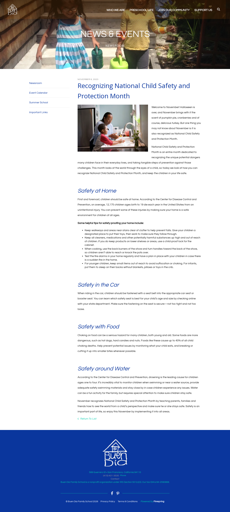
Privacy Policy (107, 501)
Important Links (38, 112)
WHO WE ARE (115, 10)
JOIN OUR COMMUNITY (174, 10)
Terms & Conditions (128, 501)
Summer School (38, 102)
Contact (115, 479)
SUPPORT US (203, 10)
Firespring (159, 501)
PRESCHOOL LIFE (141, 10)
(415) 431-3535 (111, 475)
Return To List (88, 418)
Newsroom (35, 83)
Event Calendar (38, 92)
